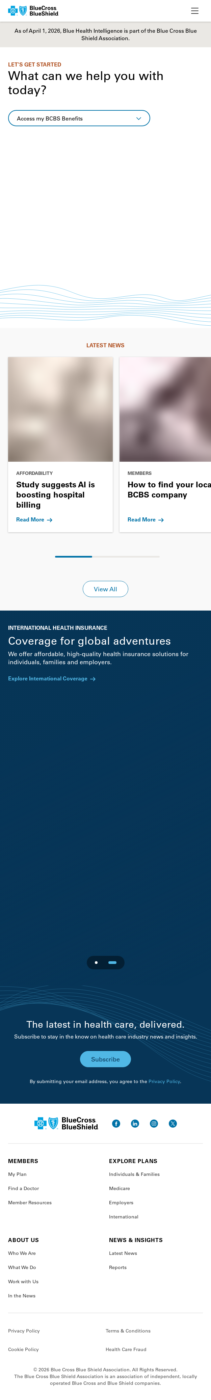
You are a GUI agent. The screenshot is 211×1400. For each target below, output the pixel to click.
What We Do (22, 1267)
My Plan (17, 1174)
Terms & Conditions (128, 1331)
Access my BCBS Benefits (50, 118)
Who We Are (22, 1253)
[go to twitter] (173, 1124)
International (123, 1217)
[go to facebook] (116, 1124)
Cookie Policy (23, 1349)
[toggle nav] (195, 11)
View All (105, 589)
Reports (118, 1267)
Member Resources (30, 1203)
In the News (21, 1296)
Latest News (123, 1253)
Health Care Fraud (126, 1349)
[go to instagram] (154, 1124)
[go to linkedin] (135, 1124)
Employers (121, 1203)
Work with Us (23, 1281)
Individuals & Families (134, 1174)
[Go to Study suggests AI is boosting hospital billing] (60, 444)
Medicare (119, 1188)
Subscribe (105, 1059)
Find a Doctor (23, 1188)
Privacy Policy (164, 1081)
